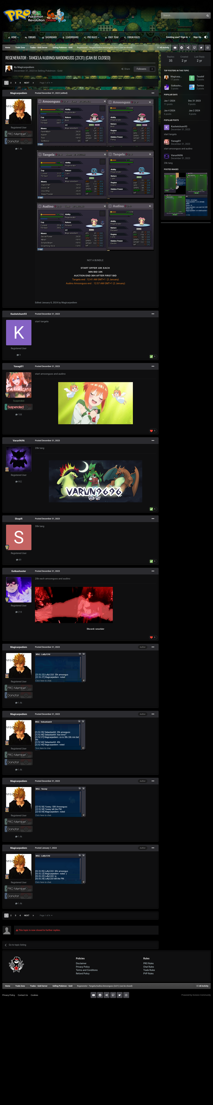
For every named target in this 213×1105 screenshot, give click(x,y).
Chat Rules (148, 967)
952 (18, 481)
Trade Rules (149, 970)
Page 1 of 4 (46, 83)
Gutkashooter (18, 571)
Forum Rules (132, 37)
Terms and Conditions (87, 970)
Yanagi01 (19, 366)
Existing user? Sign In (178, 37)
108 (18, 414)
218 (18, 612)
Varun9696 (19, 440)
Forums (30, 37)
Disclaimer (81, 963)
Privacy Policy (83, 967)
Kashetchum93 (19, 314)
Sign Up (197, 37)
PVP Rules (148, 973)
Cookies (34, 995)
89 (18, 560)
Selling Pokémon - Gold (50, 70)
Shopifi (19, 518)
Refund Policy (82, 973)
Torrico (200, 85)
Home (13, 37)
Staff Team (111, 37)
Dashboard (49, 37)
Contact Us (23, 995)
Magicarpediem (25, 67)
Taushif (200, 76)
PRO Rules (91, 37)
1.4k (18, 149)
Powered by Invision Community (196, 995)
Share (125, 69)
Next (26, 83)
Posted (47, 93)
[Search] (174, 15)
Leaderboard (70, 37)
